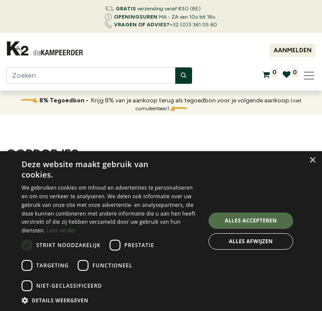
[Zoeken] (183, 75)
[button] (111, 300)
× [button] (312, 160)
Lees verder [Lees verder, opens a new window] (61, 230)
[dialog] (161, 231)
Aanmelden (293, 50)
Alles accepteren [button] (251, 220)
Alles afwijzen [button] (251, 241)
